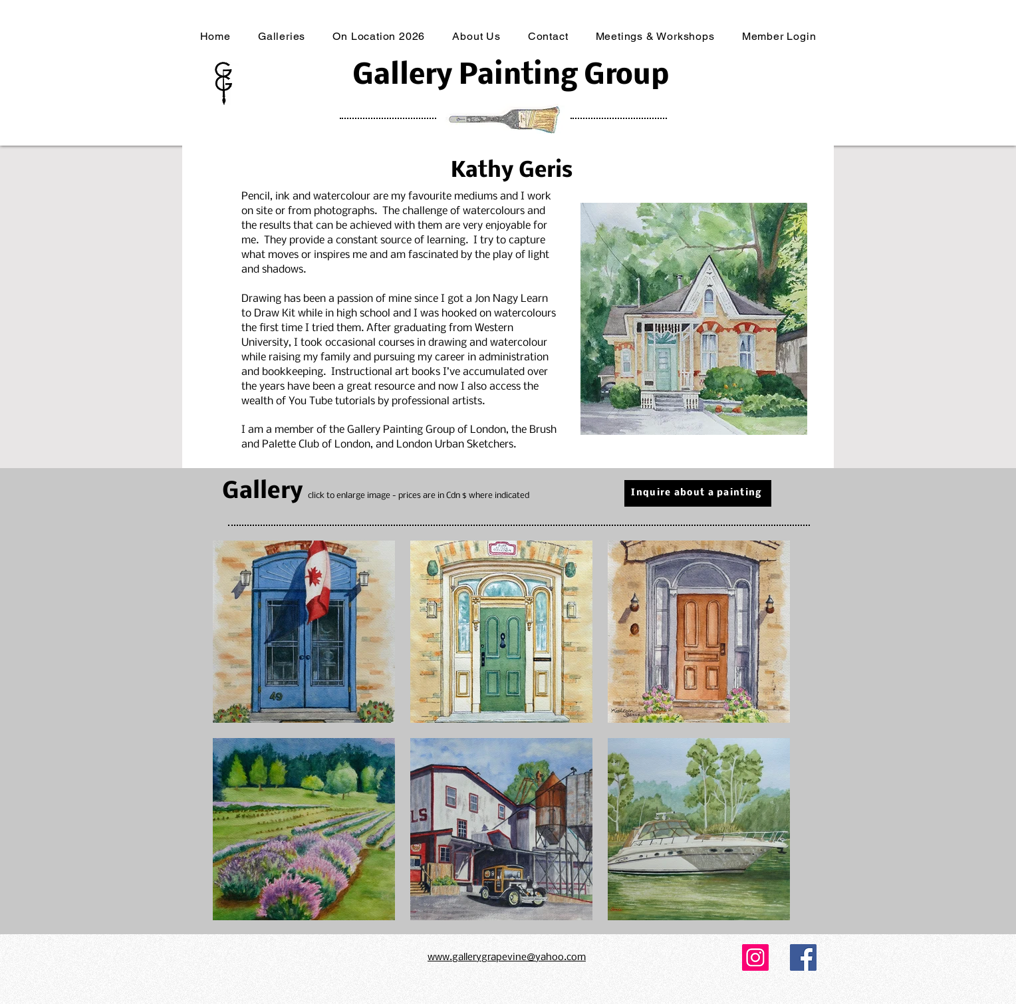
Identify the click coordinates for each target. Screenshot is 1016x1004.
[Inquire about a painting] (697, 493)
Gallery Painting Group (510, 76)
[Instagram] (755, 957)
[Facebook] (803, 957)
